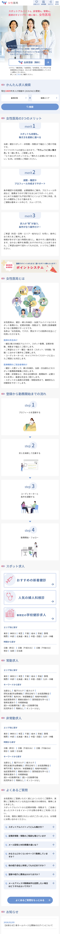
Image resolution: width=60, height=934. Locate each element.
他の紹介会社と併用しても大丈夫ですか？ (25, 865)
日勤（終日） (10, 647)
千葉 (27, 633)
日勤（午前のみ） (26, 647)
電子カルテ (19, 690)
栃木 (33, 633)
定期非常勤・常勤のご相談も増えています (25, 835)
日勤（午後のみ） (44, 647)
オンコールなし (33, 708)
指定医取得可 (10, 699)
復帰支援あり (10, 702)
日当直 (19, 650)
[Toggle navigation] (57, 2)
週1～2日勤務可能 (30, 705)
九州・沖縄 (48, 636)
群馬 (46, 633)
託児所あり (9, 708)
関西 (6, 636)
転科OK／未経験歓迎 (23, 696)
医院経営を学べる (40, 699)
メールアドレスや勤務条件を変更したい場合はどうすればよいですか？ (26, 885)
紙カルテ (30, 690)
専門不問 (8, 696)
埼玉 (20, 633)
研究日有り (30, 693)
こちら (18, 74)
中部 (12, 636)
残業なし (20, 708)
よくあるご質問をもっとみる (30, 900)
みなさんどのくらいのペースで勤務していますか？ (26, 855)
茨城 (40, 633)
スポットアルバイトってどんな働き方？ (24, 826)
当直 (12, 650)
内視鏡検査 (23, 702)
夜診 (6, 650)
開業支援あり (24, 699)
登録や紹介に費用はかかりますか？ (22, 874)
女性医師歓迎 (43, 693)
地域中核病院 (41, 696)
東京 (6, 633)
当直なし (8, 690)
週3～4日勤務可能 (12, 705)
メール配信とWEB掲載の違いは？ (21, 844)
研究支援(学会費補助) (13, 693)
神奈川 (13, 633)
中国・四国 (36, 636)
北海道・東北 (22, 636)
